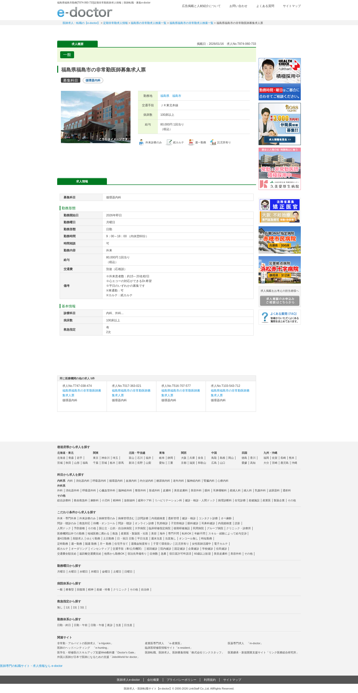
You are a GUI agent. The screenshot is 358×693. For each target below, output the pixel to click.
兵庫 (192, 457)
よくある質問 (265, 6)
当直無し (170, 538)
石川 (140, 457)
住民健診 (221, 548)
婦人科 (248, 490)
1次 (68, 607)
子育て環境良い (162, 543)
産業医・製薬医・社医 (134, 533)
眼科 (207, 490)
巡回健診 (151, 548)
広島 (214, 462)
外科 (60, 490)
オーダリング (79, 548)
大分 (266, 462)
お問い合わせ (238, 6)
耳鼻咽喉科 (220, 490)
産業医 (267, 500)
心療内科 (223, 480)
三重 (170, 462)
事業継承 (213, 31)
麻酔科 (94, 500)
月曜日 (61, 571)
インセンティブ (100, 548)
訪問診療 (142, 518)
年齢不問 (199, 533)
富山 (131, 457)
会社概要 (153, 680)
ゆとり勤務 (93, 538)
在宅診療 (240, 500)
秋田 (68, 462)
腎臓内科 (209, 480)
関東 (95, 452)
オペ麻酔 (226, 518)
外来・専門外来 (66, 518)
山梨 (148, 462)
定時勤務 (62, 543)
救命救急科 (81, 500)
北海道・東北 (65, 452)
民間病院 (198, 528)
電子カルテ (221, 543)
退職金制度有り (140, 543)
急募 (163, 553)
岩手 (79, 457)
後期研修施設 (182, 528)
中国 (214, 452)
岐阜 (162, 457)
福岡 (266, 457)
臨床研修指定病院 (160, 528)
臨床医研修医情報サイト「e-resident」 (169, 647)
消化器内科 (83, 480)
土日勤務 (108, 538)
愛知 (162, 462)
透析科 (287, 490)
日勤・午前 (81, 625)
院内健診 (165, 548)
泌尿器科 (274, 490)
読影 (237, 523)
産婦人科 (235, 490)
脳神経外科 (125, 490)
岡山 (231, 457)
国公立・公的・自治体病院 (115, 528)
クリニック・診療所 (238, 528)
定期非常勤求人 (109, 31)
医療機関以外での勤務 (71, 533)
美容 (154, 533)
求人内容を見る (82, 406)
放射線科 (129, 500)
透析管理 (173, 518)
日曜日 (128, 571)
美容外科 (196, 490)
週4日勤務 (63, 538)
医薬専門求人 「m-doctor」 (245, 643)
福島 (85, 462)
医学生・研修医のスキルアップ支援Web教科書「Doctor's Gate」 (97, 652)
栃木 (112, 462)
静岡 (170, 457)
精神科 (117, 500)
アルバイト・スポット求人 (144, 31)
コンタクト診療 (208, 518)
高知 (253, 462)
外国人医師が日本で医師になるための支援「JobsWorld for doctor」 (98, 656)
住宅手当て (121, 543)
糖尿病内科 (163, 480)
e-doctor (85, 12)
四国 (244, 452)
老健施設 (254, 500)
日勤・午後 (97, 625)
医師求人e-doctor (128, 680)
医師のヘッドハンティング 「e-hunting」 (83, 647)
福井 (148, 457)
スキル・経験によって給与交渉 (227, 533)
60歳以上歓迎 (202, 553)
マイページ (283, 31)
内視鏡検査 (158, 518)
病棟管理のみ (107, 518)
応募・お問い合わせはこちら (156, 159)
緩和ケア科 (145, 500)
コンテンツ (248, 31)
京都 (183, 462)
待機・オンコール (104, 523)
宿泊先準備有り (137, 553)
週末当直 (156, 538)
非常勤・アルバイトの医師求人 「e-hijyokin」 (85, 643)
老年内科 (178, 480)
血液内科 (131, 480)
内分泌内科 (146, 480)
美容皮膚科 (181, 490)
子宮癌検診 (177, 523)
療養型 (70, 589)
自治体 (145, 589)
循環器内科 (116, 480)
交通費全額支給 (66, 553)
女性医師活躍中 (201, 543)
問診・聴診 (125, 523)
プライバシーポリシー (181, 680)
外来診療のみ (87, 518)
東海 (162, 452)
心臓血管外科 (107, 490)
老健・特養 (103, 589)
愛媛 (244, 462)
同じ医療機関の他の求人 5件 (77, 378)
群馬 (121, 462)
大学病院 (140, 528)
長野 (140, 462)
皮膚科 (167, 490)
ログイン (291, 14)
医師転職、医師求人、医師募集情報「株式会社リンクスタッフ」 (184, 652)
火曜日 (72, 571)
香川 (253, 457)
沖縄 (294, 462)
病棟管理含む (126, 518)
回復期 (81, 589)
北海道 (61, 457)
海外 (162, 533)
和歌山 (202, 462)
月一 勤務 (105, 543)
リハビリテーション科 (168, 500)
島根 (222, 457)
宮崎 (274, 462)
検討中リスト (262, 14)
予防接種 (79, 528)
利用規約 (210, 680)
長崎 (283, 457)
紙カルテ (62, 548)
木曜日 (95, 571)
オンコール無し (188, 538)
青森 (71, 457)
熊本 (291, 457)
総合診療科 (64, 500)
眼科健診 (192, 523)
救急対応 (84, 523)
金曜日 (106, 571)
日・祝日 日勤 (125, 538)
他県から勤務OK (114, 553)
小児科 (106, 500)
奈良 (200, 457)
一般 (60, 589)
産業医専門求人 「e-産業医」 (164, 643)
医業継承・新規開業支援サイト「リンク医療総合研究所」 (263, 652)
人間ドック (64, 528)
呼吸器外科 (89, 490)
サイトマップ (292, 6)
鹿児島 (284, 462)
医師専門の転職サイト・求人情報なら (31, 666)
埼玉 (115, 457)
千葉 (95, 462)
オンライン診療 (144, 523)
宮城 (60, 462)
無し (60, 607)
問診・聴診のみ (66, 523)
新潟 (131, 462)
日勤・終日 (64, 625)
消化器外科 (72, 490)
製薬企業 (279, 500)
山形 (77, 462)
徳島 (244, 457)
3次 (82, 607)
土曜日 (117, 571)
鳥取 (214, 457)
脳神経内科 (194, 480)
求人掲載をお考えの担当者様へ (279, 297)
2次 (75, 607)
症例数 (154, 553)
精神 (90, 589)
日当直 (128, 625)
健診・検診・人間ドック (200, 500)
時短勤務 (206, 538)
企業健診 (193, 548)
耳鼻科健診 (208, 523)
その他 (292, 500)
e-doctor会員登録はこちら (280, 48)
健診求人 (179, 31)
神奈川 (105, 457)
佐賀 (274, 457)
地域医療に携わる (98, 533)
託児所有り (182, 543)
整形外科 (140, 490)
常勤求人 (74, 31)
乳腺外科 (260, 490)
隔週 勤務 (91, 543)
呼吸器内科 (99, 480)
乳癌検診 (162, 523)
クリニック (120, 589)
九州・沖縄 (270, 452)
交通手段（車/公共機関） (128, 548)
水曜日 (84, 571)
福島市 (176, 96)
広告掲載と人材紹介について (201, 6)
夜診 (110, 625)
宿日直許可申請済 (180, 553)
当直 (118, 625)
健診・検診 (189, 518)
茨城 (104, 462)
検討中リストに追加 (235, 53)
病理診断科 (225, 500)
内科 (70, 480)
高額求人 (78, 538)
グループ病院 (215, 528)
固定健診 (179, 548)
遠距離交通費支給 (90, 553)
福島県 (164, 96)
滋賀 (192, 462)
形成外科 (154, 490)
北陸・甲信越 (137, 452)
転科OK (186, 533)
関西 (183, 452)
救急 (115, 533)
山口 (222, 462)
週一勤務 (76, 543)
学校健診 (207, 548)
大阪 (183, 457)
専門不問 (173, 533)
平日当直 (142, 538)
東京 (95, 457)
